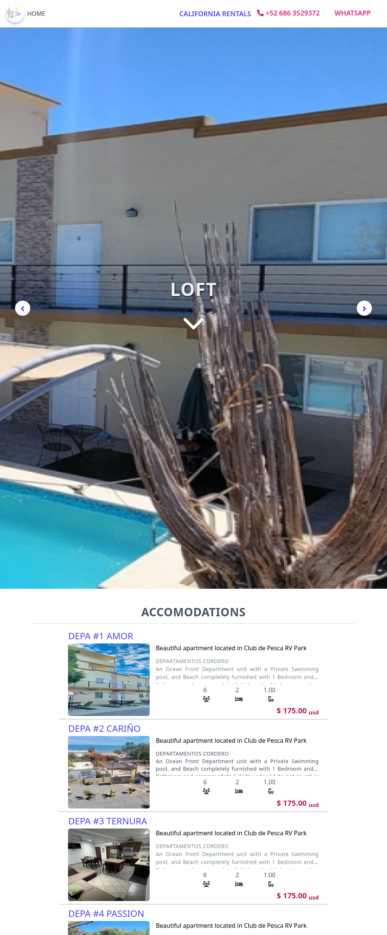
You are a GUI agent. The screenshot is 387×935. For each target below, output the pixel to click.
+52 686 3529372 (288, 12)
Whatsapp (352, 12)
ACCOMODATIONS (193, 612)
